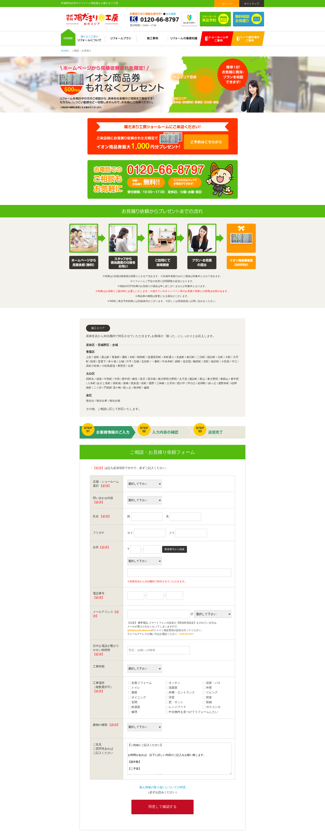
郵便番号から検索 (174, 549)
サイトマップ (251, 3)
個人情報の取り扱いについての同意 (162, 787)
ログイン (227, 3)
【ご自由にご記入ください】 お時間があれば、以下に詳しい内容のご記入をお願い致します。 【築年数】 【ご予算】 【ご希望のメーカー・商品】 (179, 759)
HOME (64, 50)
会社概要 (171, 13)
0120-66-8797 (159, 19)
